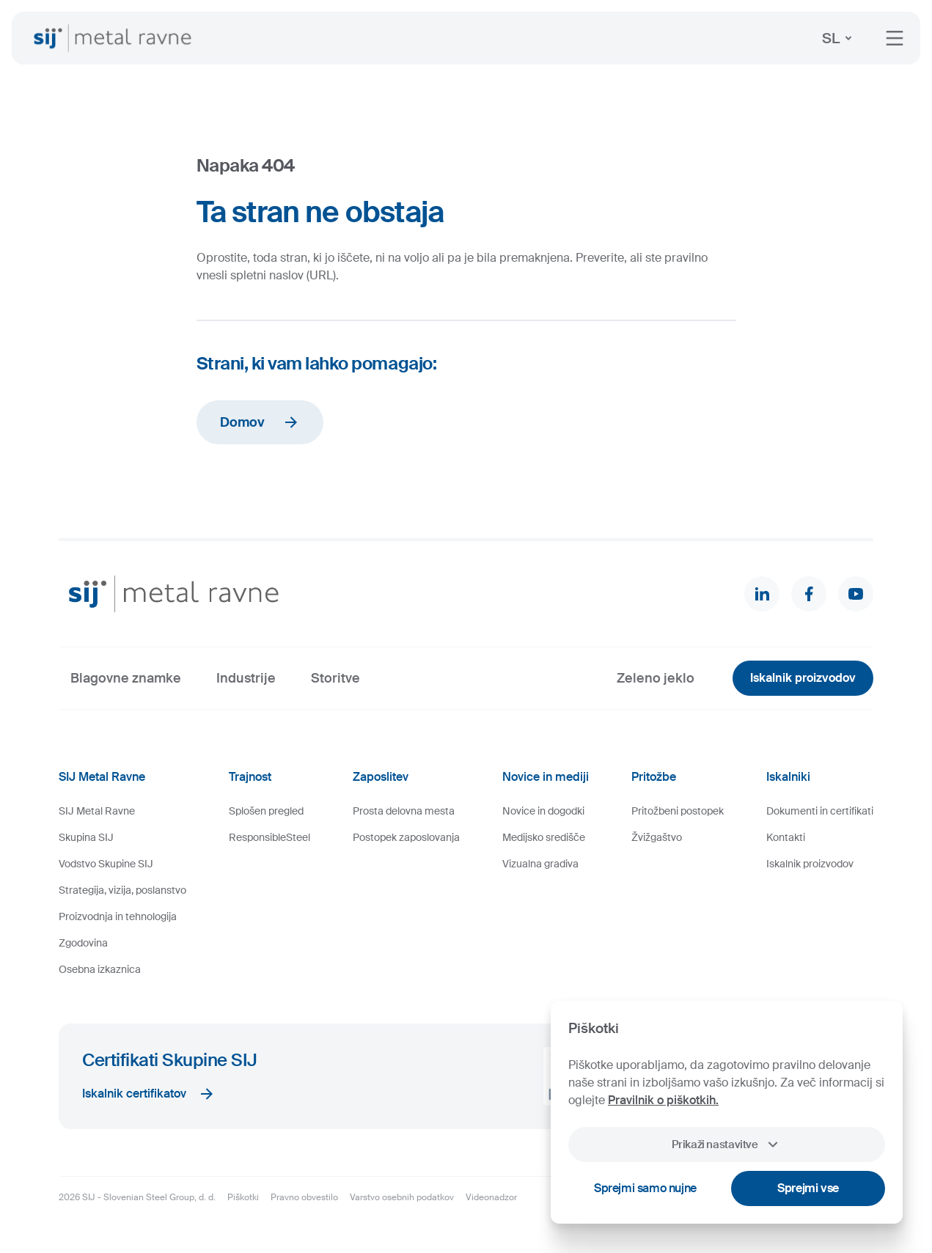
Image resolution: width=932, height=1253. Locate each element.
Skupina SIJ (86, 837)
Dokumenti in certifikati (819, 810)
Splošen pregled (266, 810)
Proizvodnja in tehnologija (118, 916)
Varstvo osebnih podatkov (402, 1197)
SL (839, 38)
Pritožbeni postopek (677, 810)
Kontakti (785, 837)
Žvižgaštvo (656, 837)
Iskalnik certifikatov (149, 1094)
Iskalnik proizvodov (803, 678)
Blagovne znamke (125, 678)
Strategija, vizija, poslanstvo (122, 890)
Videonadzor (491, 1197)
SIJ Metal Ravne (97, 810)
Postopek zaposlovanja (406, 837)
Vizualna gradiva (540, 863)
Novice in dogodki (543, 810)
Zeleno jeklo (655, 678)
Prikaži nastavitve (726, 1144)
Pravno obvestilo (304, 1197)
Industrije (246, 678)
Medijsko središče (543, 837)
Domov (260, 422)
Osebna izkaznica (100, 969)
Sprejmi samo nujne (645, 1188)
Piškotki (243, 1197)
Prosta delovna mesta (404, 810)
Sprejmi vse (808, 1188)
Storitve (335, 678)
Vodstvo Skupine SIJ (106, 863)
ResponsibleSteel (269, 837)
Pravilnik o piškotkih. (663, 1100)
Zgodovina (83, 942)
